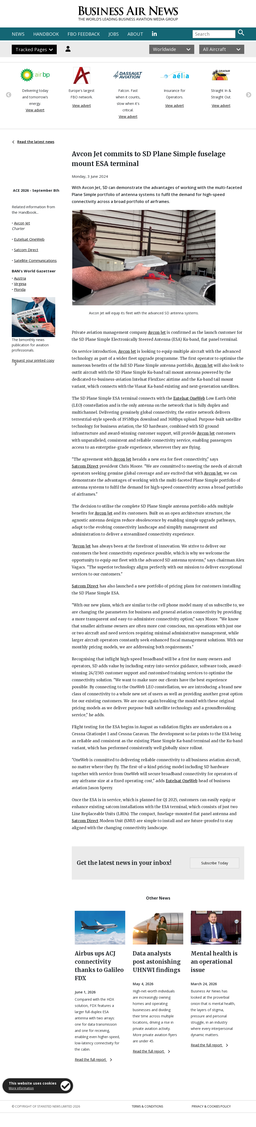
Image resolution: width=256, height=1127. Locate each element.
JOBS (113, 34)
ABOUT (135, 34)
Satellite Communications (35, 260)
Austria (20, 278)
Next (248, 94)
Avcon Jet (22, 222)
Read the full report (93, 1059)
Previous (8, 94)
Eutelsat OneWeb (29, 239)
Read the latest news (33, 141)
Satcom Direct (26, 249)
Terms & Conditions (147, 1106)
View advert (35, 110)
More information (21, 1088)
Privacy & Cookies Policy (211, 1106)
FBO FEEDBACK (84, 34)
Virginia (20, 283)
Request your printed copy (33, 362)
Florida (20, 289)
